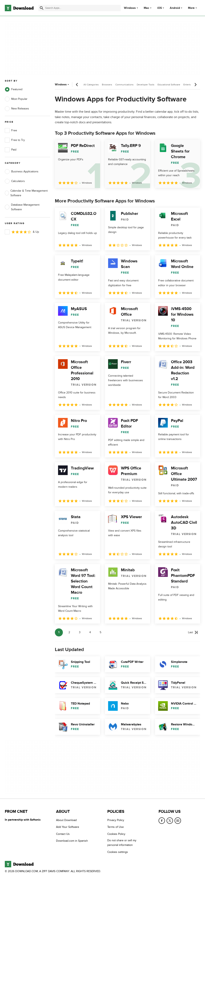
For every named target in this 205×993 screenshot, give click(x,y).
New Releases (17, 108)
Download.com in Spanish (72, 840)
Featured (13, 89)
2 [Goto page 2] (69, 632)
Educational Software (169, 84)
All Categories (91, 84)
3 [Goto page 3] (79, 632)
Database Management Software (22, 207)
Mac (146, 8)
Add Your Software (67, 827)
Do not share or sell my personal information (121, 843)
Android (175, 8)
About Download (66, 820)
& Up (22, 232)
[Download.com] (19, 8)
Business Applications (21, 171)
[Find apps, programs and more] (79, 8)
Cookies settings (117, 851)
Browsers (107, 84)
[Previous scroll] (77, 84)
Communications (124, 84)
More (193, 8)
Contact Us (63, 834)
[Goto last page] (193, 632)
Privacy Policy (115, 820)
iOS (159, 8)
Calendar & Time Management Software (26, 193)
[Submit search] (41, 8)
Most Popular (16, 99)
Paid (10, 149)
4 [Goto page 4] (90, 632)
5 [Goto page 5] (100, 632)
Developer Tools (145, 84)
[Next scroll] (195, 84)
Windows (130, 8)
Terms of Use (115, 827)
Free (11, 130)
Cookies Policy (116, 834)
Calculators (15, 181)
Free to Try (15, 140)
